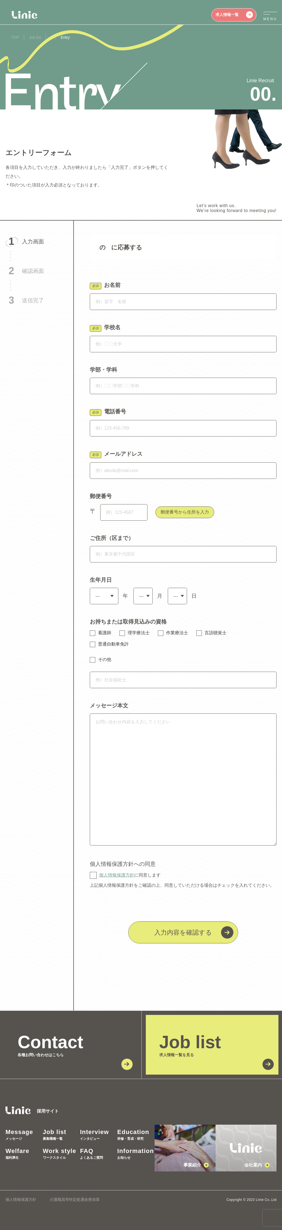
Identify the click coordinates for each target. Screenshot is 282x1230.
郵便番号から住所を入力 (185, 512)
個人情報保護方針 (116, 875)
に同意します (130, 875)
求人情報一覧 (234, 14)
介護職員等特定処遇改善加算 (75, 1199)
